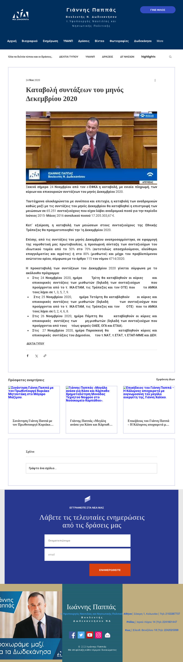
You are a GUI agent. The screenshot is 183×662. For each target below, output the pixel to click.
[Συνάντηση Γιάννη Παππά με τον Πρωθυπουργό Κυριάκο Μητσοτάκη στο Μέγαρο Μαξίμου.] (34, 400)
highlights (148, 56)
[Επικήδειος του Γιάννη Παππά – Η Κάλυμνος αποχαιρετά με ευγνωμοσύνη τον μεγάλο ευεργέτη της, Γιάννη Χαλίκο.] (149, 400)
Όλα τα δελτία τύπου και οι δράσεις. (30, 56)
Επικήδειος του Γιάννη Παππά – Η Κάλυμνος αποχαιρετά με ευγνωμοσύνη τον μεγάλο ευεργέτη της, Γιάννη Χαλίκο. (148, 423)
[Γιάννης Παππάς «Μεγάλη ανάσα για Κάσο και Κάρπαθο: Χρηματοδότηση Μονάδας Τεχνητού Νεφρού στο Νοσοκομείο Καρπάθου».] (91, 400)
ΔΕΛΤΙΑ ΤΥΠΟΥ (68, 56)
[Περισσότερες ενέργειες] (155, 80)
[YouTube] (89, 635)
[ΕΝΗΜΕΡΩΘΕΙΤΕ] (110, 570)
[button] (170, 56)
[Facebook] (72, 635)
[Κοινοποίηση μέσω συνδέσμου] (45, 355)
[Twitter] (81, 635)
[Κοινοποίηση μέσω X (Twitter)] (36, 355)
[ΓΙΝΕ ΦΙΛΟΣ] (158, 9)
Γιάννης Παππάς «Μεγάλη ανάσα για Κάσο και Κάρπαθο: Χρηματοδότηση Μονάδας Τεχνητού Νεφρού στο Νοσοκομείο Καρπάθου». (91, 423)
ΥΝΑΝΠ (90, 56)
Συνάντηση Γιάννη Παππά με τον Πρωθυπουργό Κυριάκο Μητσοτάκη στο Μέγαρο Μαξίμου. (32, 423)
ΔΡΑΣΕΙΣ (107, 56)
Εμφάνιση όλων (165, 379)
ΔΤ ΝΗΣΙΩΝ (127, 56)
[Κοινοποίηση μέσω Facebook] (27, 355)
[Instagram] (98, 635)
